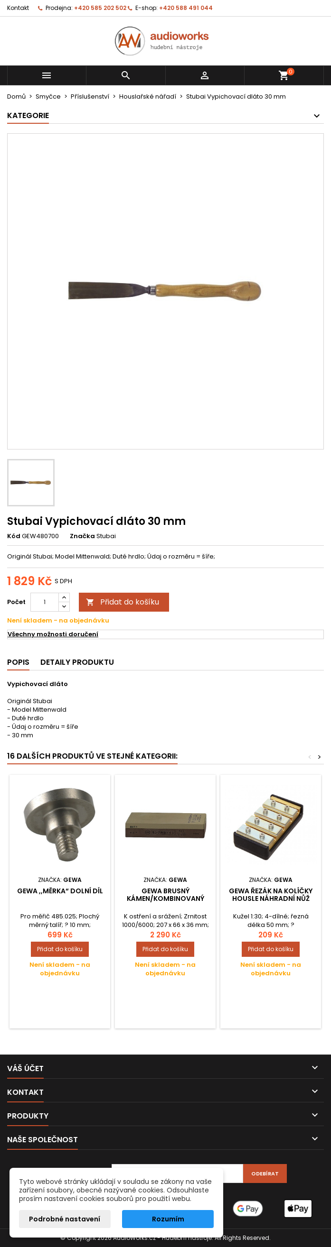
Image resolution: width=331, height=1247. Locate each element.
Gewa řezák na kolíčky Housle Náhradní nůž (270, 894)
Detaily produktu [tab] (77, 662)
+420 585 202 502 (100, 8)
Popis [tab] (18, 662)
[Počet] (44, 602)
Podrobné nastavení (64, 1219)
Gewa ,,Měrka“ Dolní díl (60, 891)
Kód (13, 536)
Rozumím (168, 1219)
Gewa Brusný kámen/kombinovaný (165, 894)
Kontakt (18, 8)
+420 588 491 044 (186, 8)
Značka (82, 536)
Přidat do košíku (122, 601)
